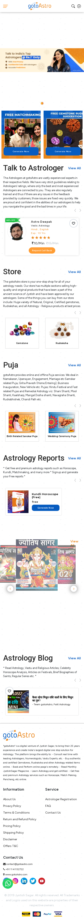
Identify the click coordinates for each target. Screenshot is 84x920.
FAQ (48, 806)
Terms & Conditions (16, 812)
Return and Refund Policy (19, 819)
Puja (10, 365)
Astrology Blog (28, 658)
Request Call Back (42, 250)
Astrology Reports (34, 458)
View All (74, 168)
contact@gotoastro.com (19, 864)
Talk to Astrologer (33, 168)
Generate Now (45, 508)
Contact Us (53, 812)
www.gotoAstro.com (16, 874)
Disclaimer (10, 839)
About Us (9, 799)
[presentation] (75, 210)
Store (12, 271)
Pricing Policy (12, 826)
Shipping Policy (13, 832)
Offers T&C (10, 846)
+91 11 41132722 (15, 869)
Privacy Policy (12, 806)
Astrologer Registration (61, 799)
